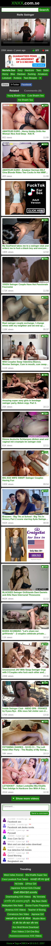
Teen (38, 70)
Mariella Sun (8, 70)
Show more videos (25, 798)
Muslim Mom (39, 918)
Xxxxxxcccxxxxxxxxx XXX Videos (25, 936)
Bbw (13, 74)
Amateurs (42, 74)
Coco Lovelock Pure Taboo (15, 879)
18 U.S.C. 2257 (37, 943)
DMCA (24, 943)
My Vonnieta (39, 897)
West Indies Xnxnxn (13, 875)
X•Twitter (15, 84)
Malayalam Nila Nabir (12, 905)
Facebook (26, 84)
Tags (16, 943)
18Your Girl (30, 884)
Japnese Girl (37, 914)
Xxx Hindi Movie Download (25, 927)
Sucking (31, 74)
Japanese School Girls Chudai (25, 888)
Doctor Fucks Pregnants (37, 905)
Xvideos (17, 78)
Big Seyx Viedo (39, 901)
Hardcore (29, 70)
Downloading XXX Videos (18, 897)
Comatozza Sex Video (18, 914)
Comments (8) (32, 90)
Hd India (19, 884)
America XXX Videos (15, 910)
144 (45, 50)
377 (36, 50)
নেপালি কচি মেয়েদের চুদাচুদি (16, 901)
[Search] (19, 10)
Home (10, 943)
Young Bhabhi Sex (16, 95)
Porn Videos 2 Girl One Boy (25, 931)
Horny (5, 74)
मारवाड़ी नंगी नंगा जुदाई (39, 879)
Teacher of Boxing (37, 910)
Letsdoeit (6, 78)
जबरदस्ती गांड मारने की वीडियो (18, 918)
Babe (45, 70)
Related (14, 90)
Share (5, 84)
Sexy (20, 70)
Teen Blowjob (30, 78)
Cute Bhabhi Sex (35, 95)
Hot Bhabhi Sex (25, 100)
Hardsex (21, 74)
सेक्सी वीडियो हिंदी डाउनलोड (25, 892)
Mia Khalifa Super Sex (36, 875)
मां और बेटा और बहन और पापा (25, 923)
